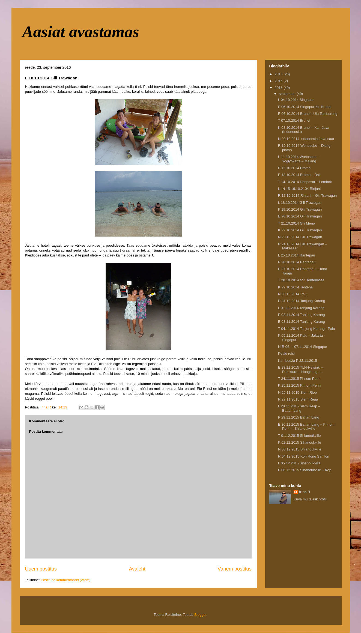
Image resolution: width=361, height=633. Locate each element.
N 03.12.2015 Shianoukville (299, 449)
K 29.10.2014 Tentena (295, 287)
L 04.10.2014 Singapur (296, 100)
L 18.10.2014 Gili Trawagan (299, 203)
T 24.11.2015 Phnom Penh (299, 379)
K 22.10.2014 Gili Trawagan (300, 230)
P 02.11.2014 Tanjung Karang (301, 315)
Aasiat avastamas (80, 32)
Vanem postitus (234, 569)
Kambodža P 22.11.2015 (297, 361)
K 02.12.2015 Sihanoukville (299, 442)
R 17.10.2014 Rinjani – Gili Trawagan (307, 195)
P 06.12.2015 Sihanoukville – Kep (304, 470)
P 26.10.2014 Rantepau (296, 262)
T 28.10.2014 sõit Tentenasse (301, 280)
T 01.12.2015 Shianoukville (299, 436)
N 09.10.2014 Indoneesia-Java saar (306, 139)
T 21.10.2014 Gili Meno (296, 223)
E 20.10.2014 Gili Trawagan (300, 216)
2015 (279, 81)
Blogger (200, 615)
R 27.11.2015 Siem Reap (298, 399)
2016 (279, 88)
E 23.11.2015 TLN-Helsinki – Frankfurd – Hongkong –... (300, 369)
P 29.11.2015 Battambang (298, 417)
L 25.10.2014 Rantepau (296, 255)
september (288, 94)
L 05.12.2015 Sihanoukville (299, 463)
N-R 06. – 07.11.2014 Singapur (302, 347)
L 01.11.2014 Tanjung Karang (301, 308)
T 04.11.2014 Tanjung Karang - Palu (306, 329)
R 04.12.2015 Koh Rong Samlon (303, 456)
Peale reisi (286, 353)
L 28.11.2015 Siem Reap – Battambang (299, 408)
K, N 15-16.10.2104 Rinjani (299, 189)
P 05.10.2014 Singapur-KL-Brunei (304, 107)
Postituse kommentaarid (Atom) (65, 580)
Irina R (304, 492)
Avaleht (137, 569)
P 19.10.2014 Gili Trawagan (300, 209)
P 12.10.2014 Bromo (294, 168)
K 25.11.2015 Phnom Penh (299, 385)
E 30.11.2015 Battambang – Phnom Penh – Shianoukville (306, 426)
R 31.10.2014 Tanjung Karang (301, 301)
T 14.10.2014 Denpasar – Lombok (305, 182)
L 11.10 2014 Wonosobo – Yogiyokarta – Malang (299, 159)
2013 (279, 74)
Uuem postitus (41, 569)
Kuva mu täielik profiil (310, 499)
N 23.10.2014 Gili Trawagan (300, 237)
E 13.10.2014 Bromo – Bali (299, 175)
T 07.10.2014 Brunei (294, 120)
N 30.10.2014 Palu (293, 294)
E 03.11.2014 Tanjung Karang (301, 322)
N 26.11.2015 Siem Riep (297, 392)
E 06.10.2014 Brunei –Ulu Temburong (307, 114)
